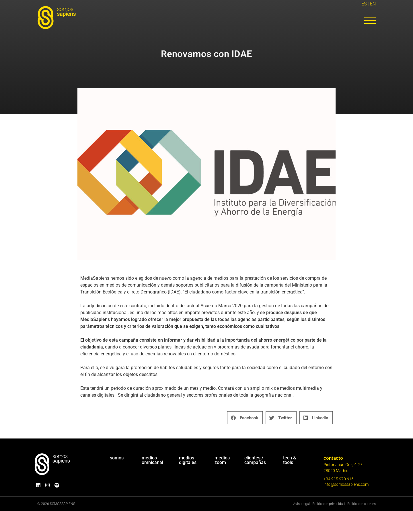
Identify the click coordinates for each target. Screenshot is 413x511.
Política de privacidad (328, 504)
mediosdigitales (187, 460)
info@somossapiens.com (346, 484)
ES (364, 4)
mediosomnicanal (152, 460)
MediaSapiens (94, 278)
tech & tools (289, 460)
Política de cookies (361, 504)
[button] (245, 417)
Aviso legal (301, 504)
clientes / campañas (255, 460)
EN (373, 4)
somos (117, 458)
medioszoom (222, 460)
